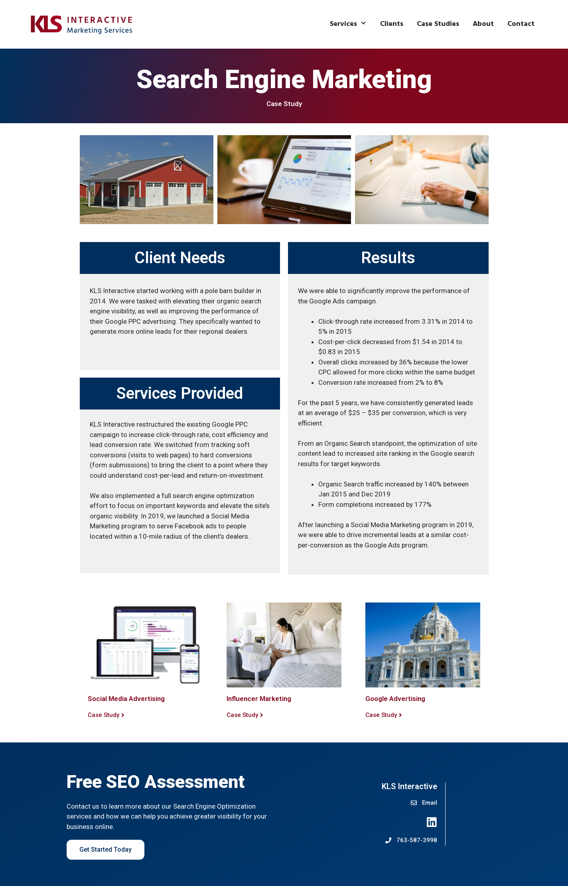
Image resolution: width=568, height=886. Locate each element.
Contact (520, 24)
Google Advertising (395, 699)
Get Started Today (105, 849)
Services (351, 24)
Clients (391, 24)
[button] (106, 715)
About (483, 24)
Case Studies (438, 24)
